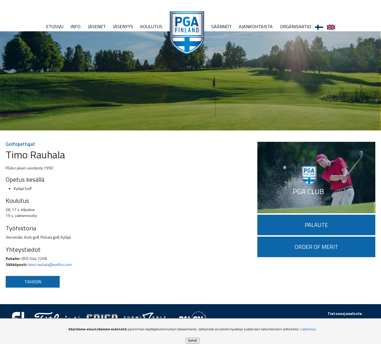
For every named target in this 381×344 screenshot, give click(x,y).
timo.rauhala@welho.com (50, 264)
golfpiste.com (349, 319)
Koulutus (151, 26)
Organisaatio (295, 26)
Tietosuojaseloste (345, 313)
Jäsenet (97, 26)
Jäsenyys (123, 26)
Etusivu (54, 26)
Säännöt (221, 26)
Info (75, 26)
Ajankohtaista (256, 26)
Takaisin (32, 282)
